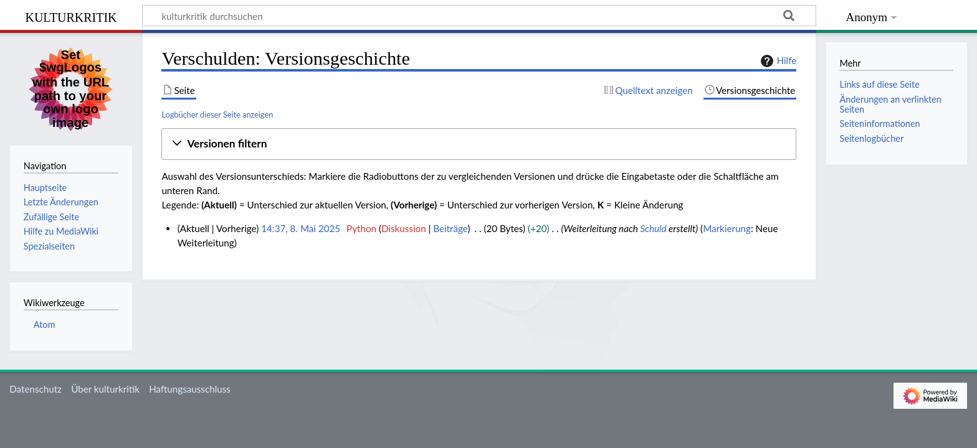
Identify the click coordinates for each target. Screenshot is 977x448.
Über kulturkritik (105, 388)
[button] (479, 144)
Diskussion (403, 228)
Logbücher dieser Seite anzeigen (217, 114)
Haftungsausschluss (190, 388)
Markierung (727, 228)
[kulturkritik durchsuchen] (479, 16)
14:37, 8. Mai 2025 (300, 228)
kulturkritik (71, 16)
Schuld (653, 228)
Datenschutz (35, 388)
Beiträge (450, 228)
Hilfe (777, 61)
